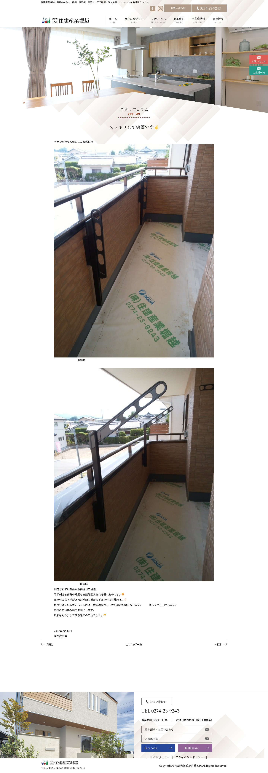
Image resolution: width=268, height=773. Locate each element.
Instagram (192, 748)
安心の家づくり (134, 20)
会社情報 (218, 20)
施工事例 (179, 20)
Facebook (151, 748)
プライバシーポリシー (190, 757)
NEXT (218, 644)
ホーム (113, 20)
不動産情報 (198, 20)
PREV (50, 644)
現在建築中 (60, 636)
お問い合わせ (178, 8)
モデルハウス (158, 20)
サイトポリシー (160, 757)
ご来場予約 (259, 72)
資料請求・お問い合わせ (159, 729)
